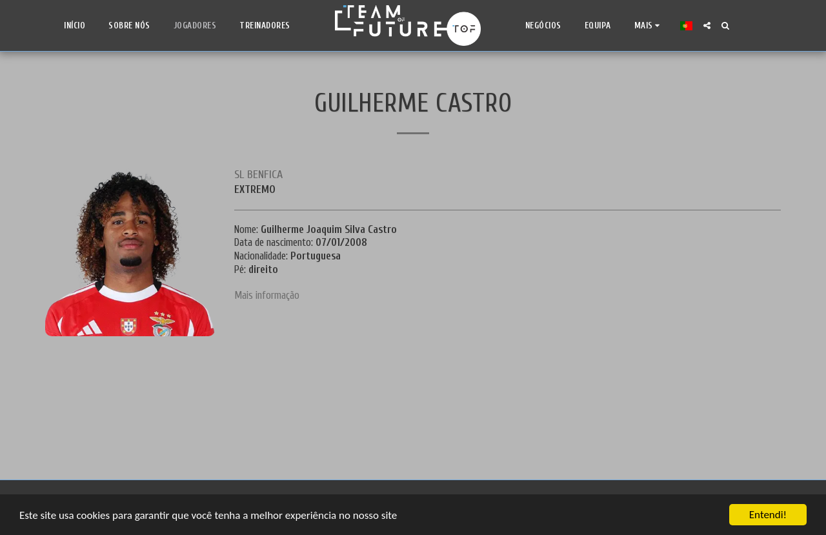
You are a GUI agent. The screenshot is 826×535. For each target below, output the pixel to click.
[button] (707, 25)
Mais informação (266, 295)
